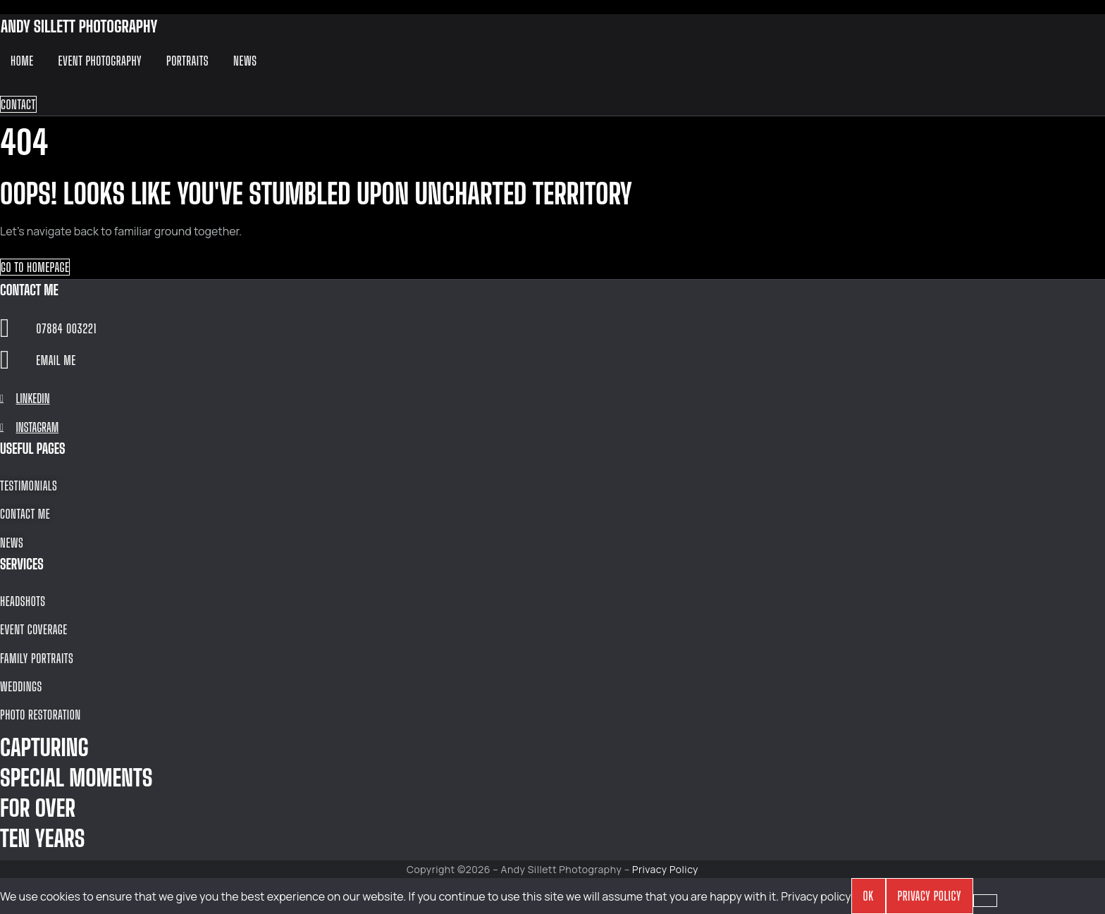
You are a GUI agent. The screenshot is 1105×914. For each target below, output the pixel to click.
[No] (985, 900)
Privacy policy (816, 896)
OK (868, 895)
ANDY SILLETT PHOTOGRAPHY (79, 26)
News (245, 60)
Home (22, 60)
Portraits (187, 60)
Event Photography (100, 60)
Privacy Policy (665, 869)
